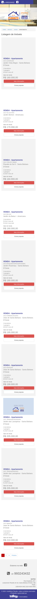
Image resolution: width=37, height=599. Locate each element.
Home (4, 29)
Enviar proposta (19, 85)
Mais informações (19, 81)
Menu (35, 2)
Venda (15, 29)
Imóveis (10, 29)
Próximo (14, 555)
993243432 (9, 2)
